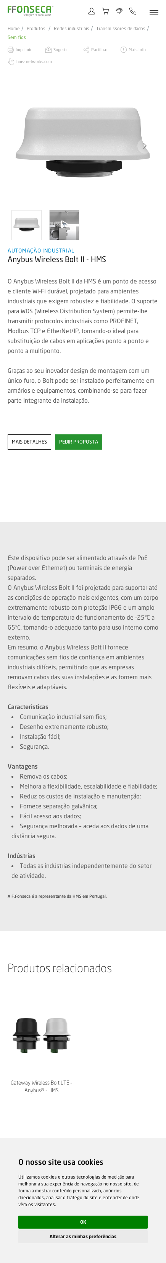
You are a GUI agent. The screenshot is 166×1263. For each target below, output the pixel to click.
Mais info (137, 49)
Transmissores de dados (120, 28)
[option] (83, 146)
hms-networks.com (34, 61)
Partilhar (99, 49)
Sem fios (17, 37)
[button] (145, 146)
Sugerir (60, 49)
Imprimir (24, 49)
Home (14, 28)
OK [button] (83, 1222)
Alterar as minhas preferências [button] (83, 1236)
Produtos (36, 28)
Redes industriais (71, 28)
